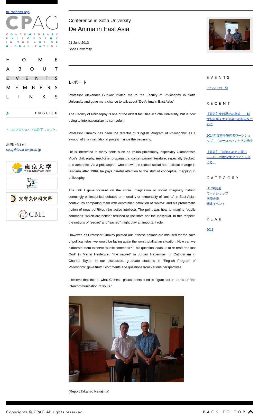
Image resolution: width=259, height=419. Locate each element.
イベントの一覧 (217, 88)
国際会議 (213, 198)
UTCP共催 (214, 188)
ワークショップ (217, 193)
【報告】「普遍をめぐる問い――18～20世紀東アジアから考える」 (229, 157)
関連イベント (216, 204)
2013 (210, 229)
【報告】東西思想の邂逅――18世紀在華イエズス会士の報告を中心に (230, 119)
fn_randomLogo (32, 28)
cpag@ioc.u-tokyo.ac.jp (23, 149)
